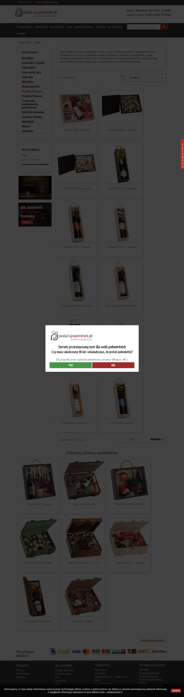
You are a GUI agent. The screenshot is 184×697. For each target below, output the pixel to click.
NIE (113, 365)
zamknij (176, 690)
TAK (70, 365)
